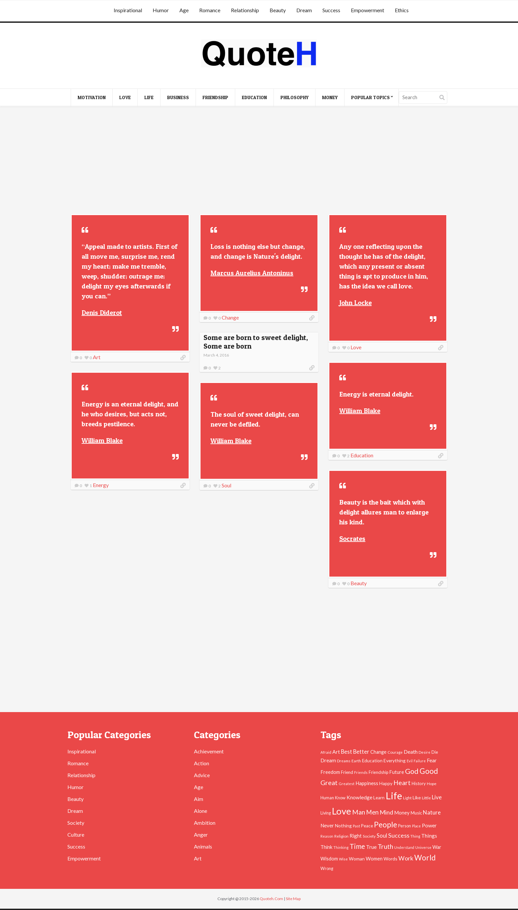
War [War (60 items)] (436, 847)
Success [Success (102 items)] (398, 835)
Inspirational (128, 10)
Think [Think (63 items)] (326, 847)
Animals (203, 846)
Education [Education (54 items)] (372, 760)
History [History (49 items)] (419, 783)
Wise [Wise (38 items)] (343, 859)
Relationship (245, 10)
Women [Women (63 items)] (374, 858)
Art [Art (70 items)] (336, 752)
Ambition (204, 822)
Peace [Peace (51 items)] (367, 825)
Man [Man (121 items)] (358, 812)
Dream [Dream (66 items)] (328, 760)
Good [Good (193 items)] (429, 771)
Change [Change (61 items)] (378, 752)
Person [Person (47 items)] (404, 825)
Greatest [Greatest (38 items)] (346, 783)
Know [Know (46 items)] (340, 797)
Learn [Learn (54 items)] (379, 797)
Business (178, 97)
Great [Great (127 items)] (329, 782)
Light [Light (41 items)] (407, 797)
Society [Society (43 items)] (369, 836)
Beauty (278, 10)
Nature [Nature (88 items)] (432, 812)
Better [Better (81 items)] (361, 751)
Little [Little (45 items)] (426, 797)
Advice (202, 775)
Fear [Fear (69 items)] (432, 760)
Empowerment (367, 10)
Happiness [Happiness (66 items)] (366, 783)
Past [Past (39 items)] (356, 826)
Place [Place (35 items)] (416, 826)
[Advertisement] (259, 161)
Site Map (293, 898)
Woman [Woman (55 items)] (357, 858)
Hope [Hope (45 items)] (431, 783)
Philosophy (294, 97)
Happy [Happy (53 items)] (385, 783)
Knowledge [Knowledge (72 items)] (359, 797)
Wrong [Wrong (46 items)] (326, 868)
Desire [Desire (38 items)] (424, 752)
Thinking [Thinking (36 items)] (341, 847)
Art (96, 357)
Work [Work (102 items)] (405, 858)
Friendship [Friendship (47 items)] (378, 772)
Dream (304, 10)
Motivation (92, 97)
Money (330, 97)
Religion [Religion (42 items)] (341, 836)
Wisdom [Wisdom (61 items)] (329, 858)
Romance (209, 10)
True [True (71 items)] (371, 847)
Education (254, 97)
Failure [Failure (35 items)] (420, 761)
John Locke (355, 303)
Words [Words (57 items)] (390, 858)
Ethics (402, 10)
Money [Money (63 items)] (402, 812)
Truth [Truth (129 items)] (385, 846)
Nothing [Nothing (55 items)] (343, 825)
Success (331, 10)
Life (149, 97)
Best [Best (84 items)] (346, 751)
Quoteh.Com (271, 898)
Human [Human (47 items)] (327, 797)
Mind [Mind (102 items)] (386, 812)
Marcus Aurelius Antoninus (251, 273)
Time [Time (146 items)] (357, 846)
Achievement (209, 751)
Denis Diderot (102, 313)
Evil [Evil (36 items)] (410, 761)
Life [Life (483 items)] (394, 795)
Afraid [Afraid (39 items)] (325, 752)
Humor (161, 10)
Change (230, 317)
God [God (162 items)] (412, 771)
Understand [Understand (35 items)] (404, 847)
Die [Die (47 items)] (434, 752)
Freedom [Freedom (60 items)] (330, 772)
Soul (226, 485)
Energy (101, 485)
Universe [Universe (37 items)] (423, 847)
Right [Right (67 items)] (356, 836)
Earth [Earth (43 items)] (356, 760)
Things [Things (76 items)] (429, 835)
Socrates (352, 539)
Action (201, 763)
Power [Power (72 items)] (429, 825)
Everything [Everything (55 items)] (395, 760)
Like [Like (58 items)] (417, 797)
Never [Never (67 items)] (327, 825)
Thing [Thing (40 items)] (415, 836)
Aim (198, 799)
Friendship (215, 97)
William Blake (359, 411)
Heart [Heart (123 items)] (402, 782)
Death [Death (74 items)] (411, 751)
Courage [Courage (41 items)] (395, 752)
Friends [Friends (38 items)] (361, 772)
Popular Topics (370, 97)
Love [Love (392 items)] (341, 811)
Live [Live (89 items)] (437, 797)
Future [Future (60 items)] (396, 772)
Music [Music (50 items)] (416, 812)
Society (75, 822)
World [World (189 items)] (425, 857)
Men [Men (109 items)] (372, 812)
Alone (200, 811)
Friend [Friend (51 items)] (347, 772)
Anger (201, 834)
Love (125, 97)
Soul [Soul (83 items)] (382, 835)
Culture (75, 834)
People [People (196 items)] (385, 824)
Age (184, 10)
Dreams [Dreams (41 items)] (344, 760)
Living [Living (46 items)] (325, 813)
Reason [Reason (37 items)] (326, 836)
